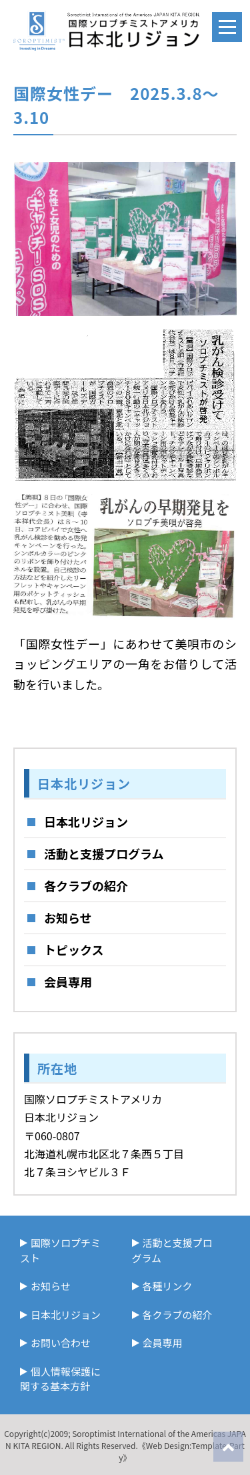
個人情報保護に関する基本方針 (60, 1379)
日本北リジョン (86, 821)
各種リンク (168, 1286)
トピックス (73, 949)
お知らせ (68, 917)
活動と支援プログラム (103, 853)
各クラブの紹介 (86, 885)
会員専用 (68, 981)
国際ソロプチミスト (60, 1250)
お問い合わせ (61, 1343)
